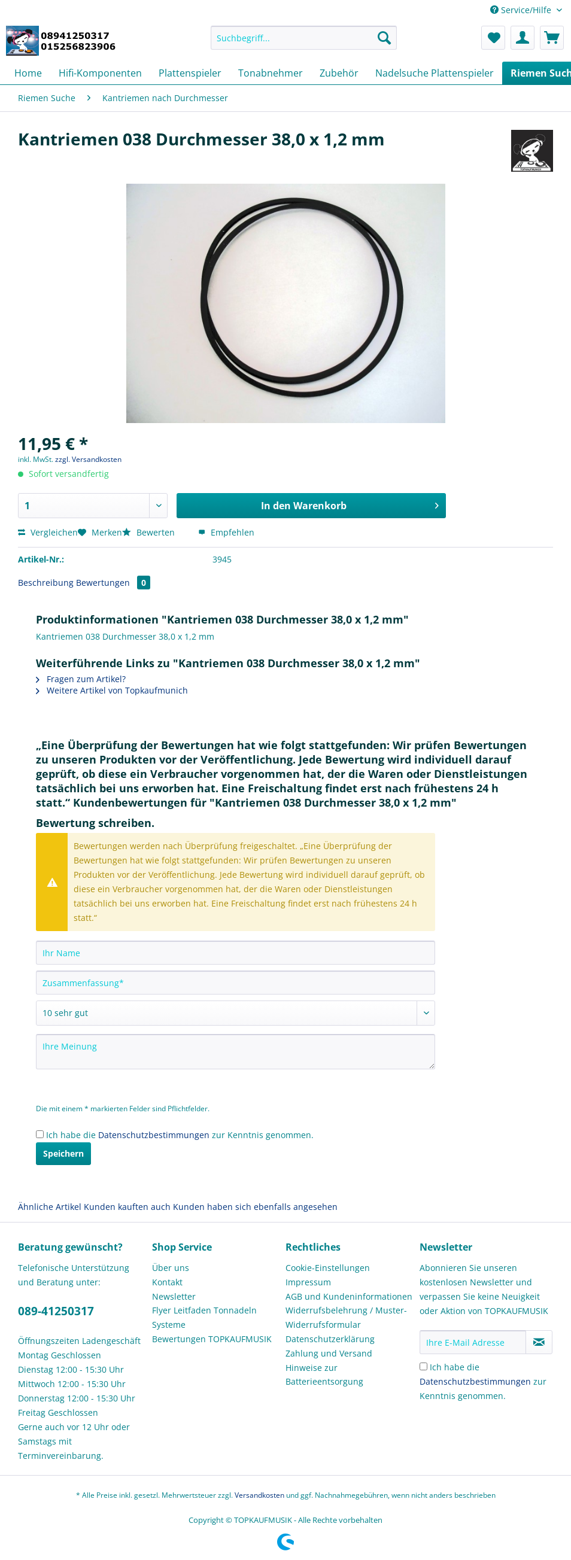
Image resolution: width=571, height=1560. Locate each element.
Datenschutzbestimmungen (153, 1135)
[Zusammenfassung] (235, 983)
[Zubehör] (339, 73)
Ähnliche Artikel (49, 1206)
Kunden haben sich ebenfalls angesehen (255, 1206)
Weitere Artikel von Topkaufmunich (112, 690)
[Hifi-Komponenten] (100, 73)
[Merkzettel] (493, 38)
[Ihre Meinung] (235, 1051)
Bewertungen (113, 582)
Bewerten (149, 532)
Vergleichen (48, 532)
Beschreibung (46, 582)
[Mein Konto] (522, 38)
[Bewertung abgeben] (235, 1013)
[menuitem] (303, 43)
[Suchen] (384, 38)
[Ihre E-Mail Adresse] (473, 1342)
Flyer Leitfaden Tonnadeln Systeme (204, 1317)
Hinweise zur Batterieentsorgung (324, 1375)
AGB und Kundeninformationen (349, 1296)
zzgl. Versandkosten (88, 459)
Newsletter (174, 1296)
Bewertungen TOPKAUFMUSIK (212, 1339)
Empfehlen (226, 532)
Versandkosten (259, 1495)
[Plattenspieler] (190, 73)
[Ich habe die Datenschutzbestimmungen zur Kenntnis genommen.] (40, 1134)
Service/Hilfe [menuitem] (522, 10)
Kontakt (167, 1282)
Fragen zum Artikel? (81, 679)
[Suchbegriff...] (303, 38)
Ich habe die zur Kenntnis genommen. (180, 1135)
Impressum (308, 1282)
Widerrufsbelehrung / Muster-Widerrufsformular (346, 1317)
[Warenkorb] (552, 38)
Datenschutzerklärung (330, 1339)
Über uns (170, 1267)
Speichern (63, 1153)
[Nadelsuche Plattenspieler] (434, 73)
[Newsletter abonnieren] (539, 1342)
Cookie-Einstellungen (328, 1267)
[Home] (28, 73)
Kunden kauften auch (127, 1206)
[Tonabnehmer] (270, 73)
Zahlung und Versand (329, 1353)
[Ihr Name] (235, 953)
